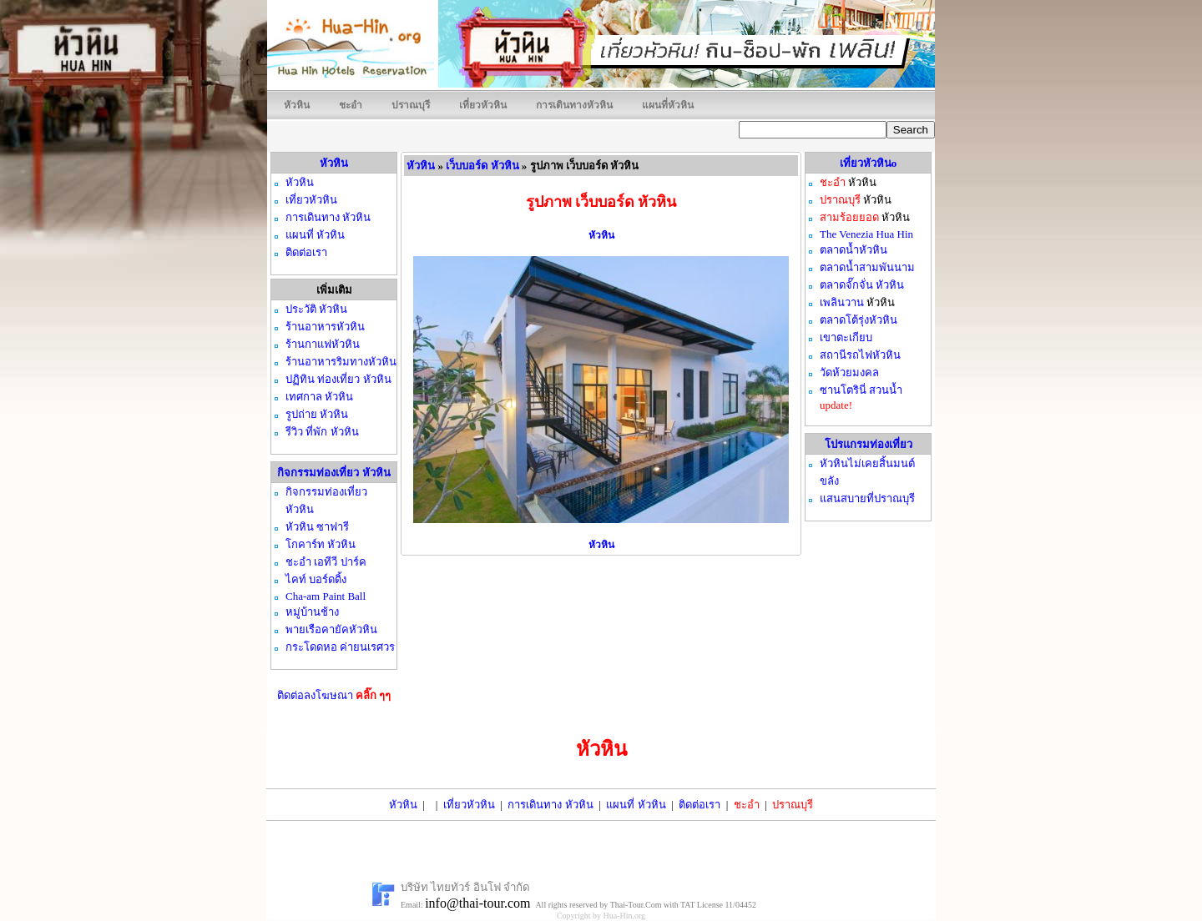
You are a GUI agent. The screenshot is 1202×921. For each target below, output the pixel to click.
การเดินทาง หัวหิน (550, 804)
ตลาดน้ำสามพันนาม (867, 267)
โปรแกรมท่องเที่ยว (868, 444)
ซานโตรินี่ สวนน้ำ (861, 390)
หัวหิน (297, 105)
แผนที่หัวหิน (668, 105)
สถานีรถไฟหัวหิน (860, 355)
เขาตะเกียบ (846, 337)
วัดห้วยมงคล (849, 372)
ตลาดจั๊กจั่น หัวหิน (862, 285)
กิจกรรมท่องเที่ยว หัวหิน (333, 472)
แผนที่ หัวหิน (635, 804)
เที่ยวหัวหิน (483, 105)
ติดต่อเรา (699, 804)
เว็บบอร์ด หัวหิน (482, 165)
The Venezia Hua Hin (866, 234)
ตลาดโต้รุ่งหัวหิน (858, 320)
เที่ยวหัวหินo (868, 163)
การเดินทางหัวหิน (574, 105)
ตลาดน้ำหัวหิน (853, 250)
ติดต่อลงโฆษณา (334, 695)
